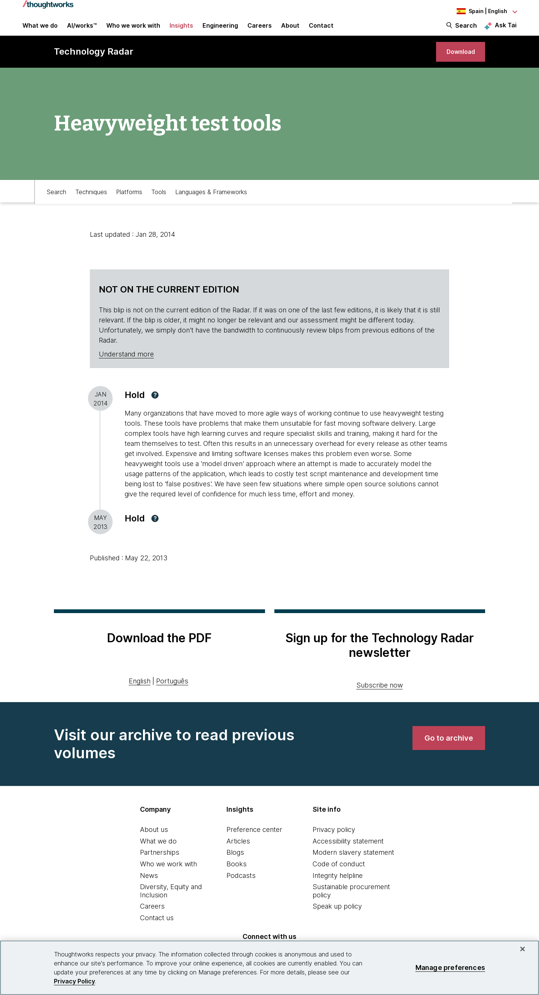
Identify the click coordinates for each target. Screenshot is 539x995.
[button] (155, 409)
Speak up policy (337, 920)
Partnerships (159, 866)
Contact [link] (321, 30)
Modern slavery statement (353, 866)
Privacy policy (334, 844)
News (149, 890)
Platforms (129, 204)
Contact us (157, 932)
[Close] (522, 949)
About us (154, 844)
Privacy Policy (74, 981)
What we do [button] (40, 30)
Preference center (254, 844)
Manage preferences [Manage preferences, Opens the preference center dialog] (450, 967)
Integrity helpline (338, 890)
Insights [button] (181, 30)
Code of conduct (339, 878)
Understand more (126, 368)
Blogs (235, 866)
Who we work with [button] (133, 30)
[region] (269, 967)
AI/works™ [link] (82, 30)
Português (172, 695)
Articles (238, 855)
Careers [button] (259, 30)
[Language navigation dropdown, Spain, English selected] (475, 11)
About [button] (290, 30)
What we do (158, 855)
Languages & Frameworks (211, 204)
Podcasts (241, 890)
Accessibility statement (348, 855)
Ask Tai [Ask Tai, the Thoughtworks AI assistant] (506, 30)
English (139, 695)
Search (466, 30)
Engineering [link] (220, 30)
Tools (158, 204)
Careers (152, 920)
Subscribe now (379, 699)
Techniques (91, 204)
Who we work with (168, 878)
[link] (456, 62)
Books (236, 878)
